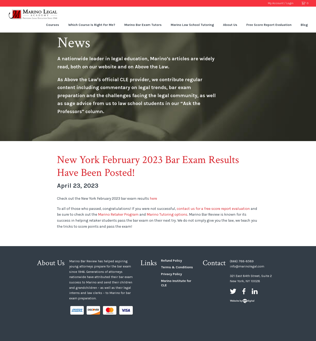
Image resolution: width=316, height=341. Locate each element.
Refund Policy (171, 260)
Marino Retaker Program (118, 214)
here (153, 198)
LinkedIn (254, 291)
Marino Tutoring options (167, 214)
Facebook (244, 291)
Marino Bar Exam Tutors (143, 25)
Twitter (233, 291)
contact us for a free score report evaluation (213, 208)
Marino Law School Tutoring (192, 25)
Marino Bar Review (33, 14)
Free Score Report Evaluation (269, 25)
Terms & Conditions (177, 267)
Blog (304, 25)
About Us (230, 25)
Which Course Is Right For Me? (91, 25)
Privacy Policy (171, 274)
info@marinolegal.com (247, 266)
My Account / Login (280, 3)
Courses (52, 25)
